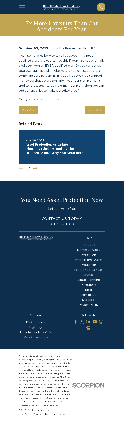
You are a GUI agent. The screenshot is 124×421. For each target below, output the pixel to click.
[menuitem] (24, 414)
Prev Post (28, 110)
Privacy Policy (88, 304)
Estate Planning (88, 279)
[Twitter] (82, 322)
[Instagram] (101, 322)
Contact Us (88, 295)
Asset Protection (49, 99)
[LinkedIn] (88, 322)
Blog (88, 290)
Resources (88, 285)
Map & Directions (35, 337)
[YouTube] (95, 322)
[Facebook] (76, 322)
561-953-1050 (61, 224)
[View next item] (35, 168)
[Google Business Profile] (88, 328)
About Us (88, 244)
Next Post (95, 110)
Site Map (88, 299)
